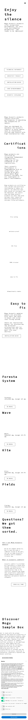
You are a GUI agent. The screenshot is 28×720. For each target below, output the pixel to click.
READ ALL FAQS (18, 584)
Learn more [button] (14, 714)
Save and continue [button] (14, 717)
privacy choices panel (4, 688)
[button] (26, 661)
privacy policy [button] (13, 664)
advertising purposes (7, 674)
